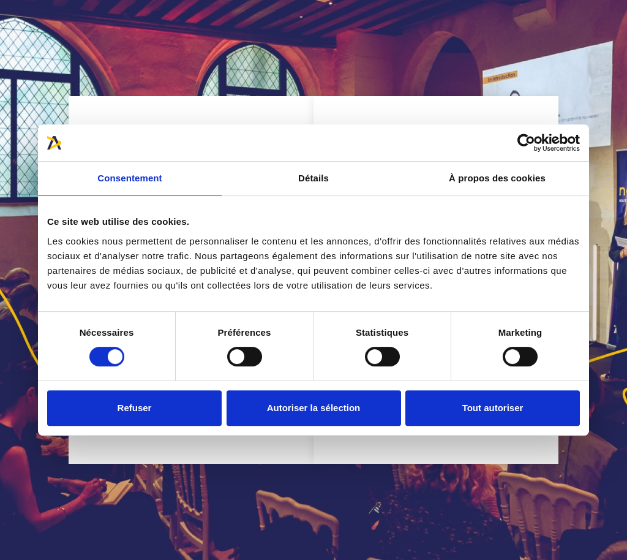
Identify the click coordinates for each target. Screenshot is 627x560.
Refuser (135, 408)
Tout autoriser (493, 408)
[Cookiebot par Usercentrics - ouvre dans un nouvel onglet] (526, 143)
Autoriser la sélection (314, 408)
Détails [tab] (313, 178)
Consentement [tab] (129, 178)
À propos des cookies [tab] (497, 178)
